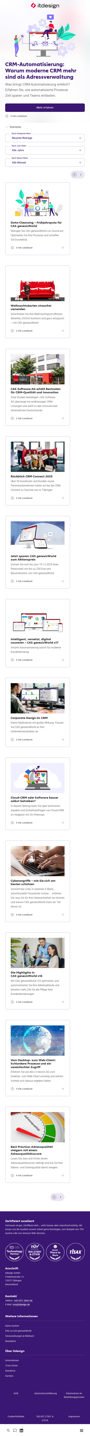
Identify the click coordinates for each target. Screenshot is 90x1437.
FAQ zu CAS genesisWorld (18, 1330)
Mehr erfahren (45, 107)
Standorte (10, 1370)
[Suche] (8, 1430)
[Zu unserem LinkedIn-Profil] (21, 1430)
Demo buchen (12, 1325)
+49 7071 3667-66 (23, 1300)
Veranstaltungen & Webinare (19, 1336)
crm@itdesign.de (21, 1304)
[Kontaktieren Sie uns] (15, 1430)
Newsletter (10, 1341)
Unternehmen (12, 1360)
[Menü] (81, 1430)
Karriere (9, 1376)
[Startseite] (45, 5)
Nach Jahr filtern (19, 146)
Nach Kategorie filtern (21, 134)
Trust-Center (11, 1365)
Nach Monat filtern (20, 158)
